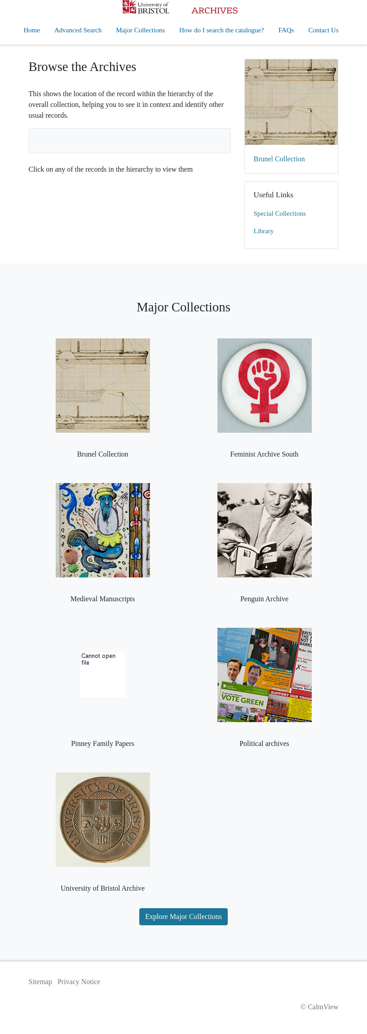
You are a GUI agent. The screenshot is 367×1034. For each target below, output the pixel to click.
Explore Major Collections (183, 916)
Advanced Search (78, 30)
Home (31, 30)
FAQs (286, 30)
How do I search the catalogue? (221, 30)
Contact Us (323, 30)
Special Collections (280, 213)
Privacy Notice (79, 981)
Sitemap (40, 981)
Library (264, 231)
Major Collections (140, 30)
